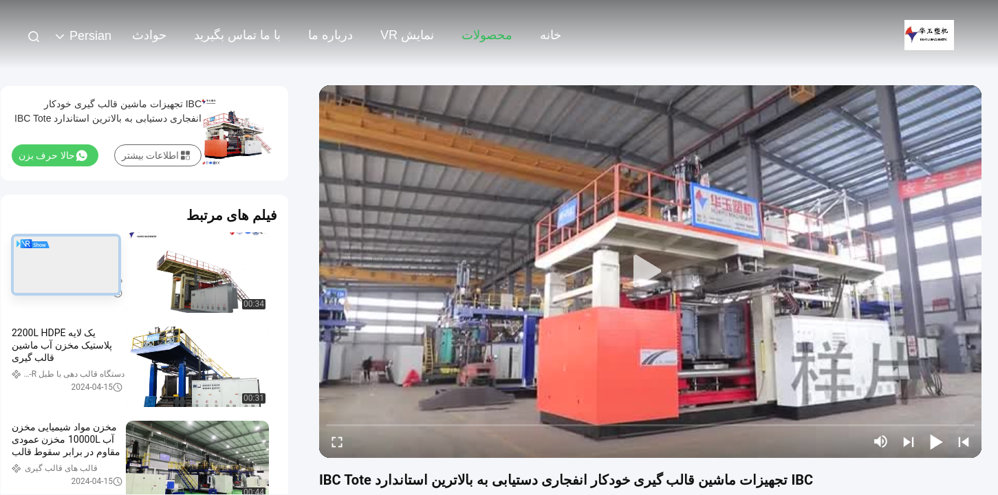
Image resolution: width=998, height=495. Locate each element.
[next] (908, 441)
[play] (650, 271)
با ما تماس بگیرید (237, 35)
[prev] (963, 441)
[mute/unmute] (881, 441)
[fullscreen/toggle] (337, 441)
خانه (550, 35)
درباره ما (330, 35)
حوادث (149, 35)
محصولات (487, 35)
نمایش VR (407, 35)
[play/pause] (936, 441)
